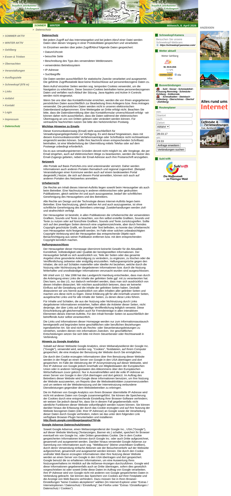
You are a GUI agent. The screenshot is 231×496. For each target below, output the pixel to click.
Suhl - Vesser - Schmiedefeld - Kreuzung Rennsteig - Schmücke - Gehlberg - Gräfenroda (175, 91)
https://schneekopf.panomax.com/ (177, 45)
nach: (159, 119)
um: (158, 137)
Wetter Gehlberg (169, 55)
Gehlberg (10, 49)
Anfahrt (9, 98)
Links (8, 91)
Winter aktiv (14, 42)
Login (8, 112)
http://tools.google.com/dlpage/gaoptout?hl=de (72, 420)
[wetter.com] (166, 75)
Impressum (12, 119)
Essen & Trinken (15, 56)
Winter (55, 25)
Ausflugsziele (13, 77)
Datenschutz (43, 29)
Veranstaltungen (15, 70)
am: (158, 130)
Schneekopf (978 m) (17, 84)
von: (158, 111)
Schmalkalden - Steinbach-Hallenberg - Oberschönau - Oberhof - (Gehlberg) (175, 99)
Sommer (40, 25)
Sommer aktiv (15, 35)
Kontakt (9, 105)
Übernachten (13, 63)
